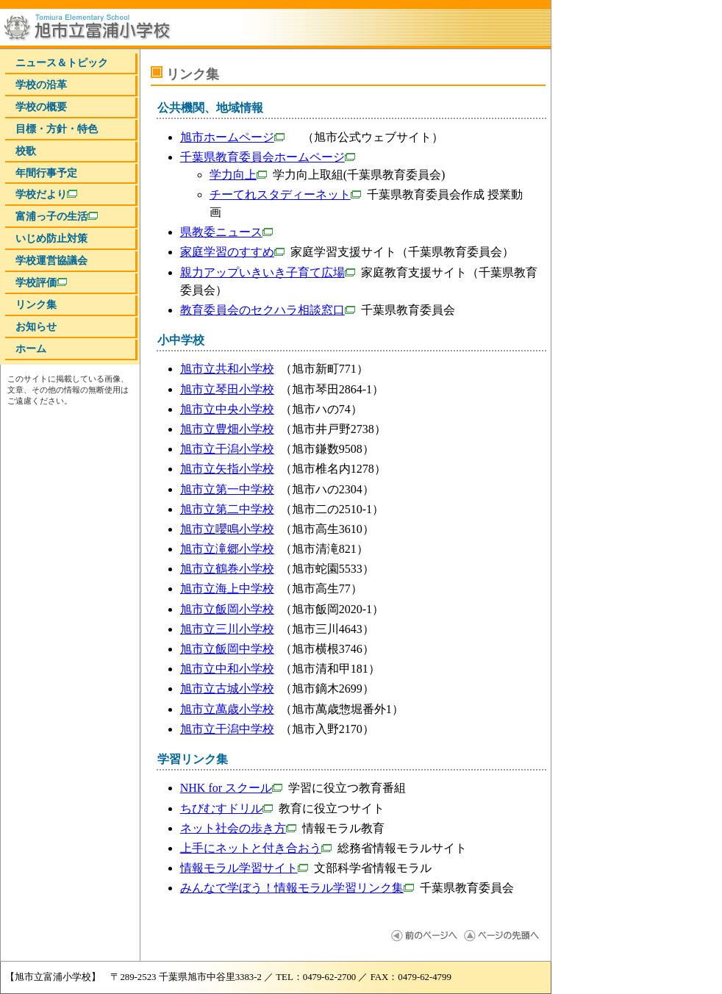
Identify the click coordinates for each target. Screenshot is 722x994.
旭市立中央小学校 (227, 409)
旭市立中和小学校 (227, 668)
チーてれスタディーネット (285, 194)
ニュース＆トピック (61, 62)
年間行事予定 (46, 173)
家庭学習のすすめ (232, 252)
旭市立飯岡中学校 (227, 649)
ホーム (30, 348)
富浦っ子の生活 (56, 216)
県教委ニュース (226, 232)
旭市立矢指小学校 (227, 468)
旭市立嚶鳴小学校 (227, 529)
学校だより (46, 194)
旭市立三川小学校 (227, 629)
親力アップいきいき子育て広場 (267, 272)
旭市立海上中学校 (227, 588)
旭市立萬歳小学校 (227, 709)
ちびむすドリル (226, 808)
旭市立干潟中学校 (227, 729)
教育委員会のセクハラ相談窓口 (267, 310)
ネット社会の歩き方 (238, 828)
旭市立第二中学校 (227, 509)
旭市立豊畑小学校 (227, 429)
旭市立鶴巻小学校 (227, 568)
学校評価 (41, 282)
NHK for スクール (231, 788)
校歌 (25, 151)
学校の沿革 (41, 84)
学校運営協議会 (51, 260)
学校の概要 (41, 106)
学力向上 (238, 174)
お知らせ (36, 326)
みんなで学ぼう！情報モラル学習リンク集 (297, 888)
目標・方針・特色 (56, 129)
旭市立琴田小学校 (227, 389)
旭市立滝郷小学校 (227, 549)
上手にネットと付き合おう (256, 848)
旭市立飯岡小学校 (227, 609)
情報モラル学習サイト (244, 868)
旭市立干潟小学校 (227, 449)
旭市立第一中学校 (227, 489)
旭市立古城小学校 (227, 688)
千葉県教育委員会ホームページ (267, 157)
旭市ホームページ (232, 137)
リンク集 (36, 304)
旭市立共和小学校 (227, 368)
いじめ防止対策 (51, 238)
